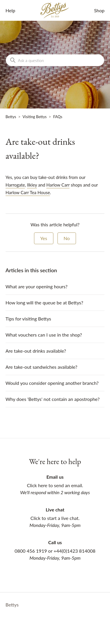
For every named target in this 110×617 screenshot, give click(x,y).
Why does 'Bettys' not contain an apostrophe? (53, 399)
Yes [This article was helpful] (43, 238)
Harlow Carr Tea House (28, 192)
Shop (99, 10)
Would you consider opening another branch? (52, 383)
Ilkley (32, 184)
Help (10, 10)
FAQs (57, 116)
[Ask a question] (55, 60)
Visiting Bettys (35, 116)
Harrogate (15, 184)
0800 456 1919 (31, 551)
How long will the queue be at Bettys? (44, 302)
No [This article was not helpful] (67, 238)
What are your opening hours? (37, 286)
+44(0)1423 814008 (75, 551)
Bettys (11, 116)
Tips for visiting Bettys (28, 318)
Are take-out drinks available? (36, 351)
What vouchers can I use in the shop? (44, 334)
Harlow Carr (58, 184)
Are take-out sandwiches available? (41, 367)
